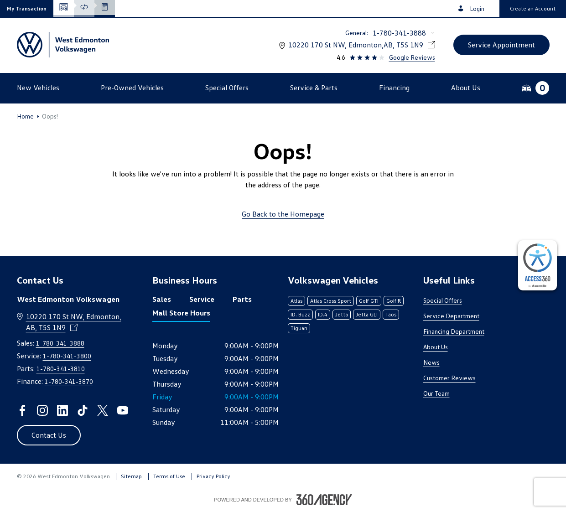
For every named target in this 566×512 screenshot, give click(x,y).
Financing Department (453, 331)
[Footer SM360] (324, 499)
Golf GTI (369, 300)
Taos (390, 314)
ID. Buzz (300, 314)
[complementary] (537, 265)
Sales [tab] (161, 299)
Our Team (436, 393)
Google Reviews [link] (412, 57)
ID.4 (322, 314)
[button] (26, 8)
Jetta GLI (367, 314)
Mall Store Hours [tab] (181, 312)
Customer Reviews (449, 378)
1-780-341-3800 (67, 356)
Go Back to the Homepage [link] (283, 213)
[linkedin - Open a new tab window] (62, 410)
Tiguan (299, 328)
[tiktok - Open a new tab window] (82, 410)
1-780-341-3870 (69, 381)
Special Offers (442, 300)
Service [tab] (201, 299)
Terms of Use (169, 476)
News (431, 362)
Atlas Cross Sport (330, 300)
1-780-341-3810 (60, 368)
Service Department (451, 316)
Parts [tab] (242, 299)
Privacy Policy (213, 476)
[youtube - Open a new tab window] (122, 410)
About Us (435, 347)
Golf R (393, 300)
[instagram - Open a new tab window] (42, 410)
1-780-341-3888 (399, 32)
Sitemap (131, 476)
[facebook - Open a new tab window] (22, 410)
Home (25, 116)
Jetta (341, 314)
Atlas (296, 300)
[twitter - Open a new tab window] (102, 410)
